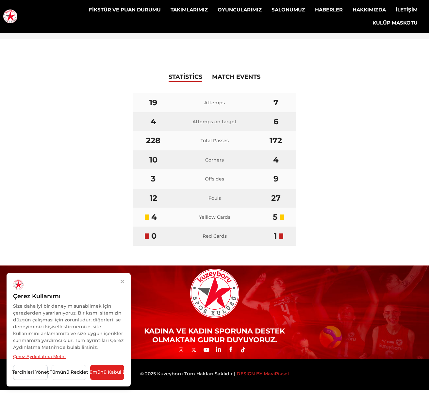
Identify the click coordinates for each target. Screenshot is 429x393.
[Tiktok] (246, 350)
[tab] (185, 78)
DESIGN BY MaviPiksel (263, 374)
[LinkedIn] (221, 350)
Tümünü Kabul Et (107, 372)
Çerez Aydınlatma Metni (39, 356)
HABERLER (329, 10)
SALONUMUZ (288, 10)
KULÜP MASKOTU (395, 23)
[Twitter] (196, 350)
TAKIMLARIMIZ (189, 10)
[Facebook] (233, 350)
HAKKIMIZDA (369, 10)
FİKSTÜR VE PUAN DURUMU (125, 10)
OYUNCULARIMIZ (240, 10)
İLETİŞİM (407, 10)
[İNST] (184, 350)
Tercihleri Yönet (30, 372)
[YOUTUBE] (208, 350)
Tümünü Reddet (69, 372)
